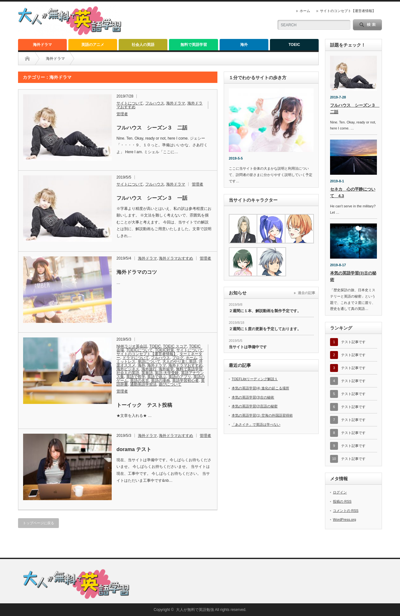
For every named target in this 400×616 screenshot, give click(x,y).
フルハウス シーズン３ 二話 (151, 127)
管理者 (122, 114)
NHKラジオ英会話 (131, 346)
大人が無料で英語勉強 (195, 609)
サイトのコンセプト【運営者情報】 (348, 11)
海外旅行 (149, 369)
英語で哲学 (135, 376)
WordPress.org (344, 519)
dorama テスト (133, 449)
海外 (244, 44)
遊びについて (170, 384)
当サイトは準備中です (248, 347)
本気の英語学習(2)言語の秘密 (255, 406)
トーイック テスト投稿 (144, 405)
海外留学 (166, 369)
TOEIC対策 (164, 350)
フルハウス (154, 103)
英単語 (147, 373)
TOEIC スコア (175, 346)
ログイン (340, 492)
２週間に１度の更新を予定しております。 (265, 329)
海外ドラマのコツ (136, 272)
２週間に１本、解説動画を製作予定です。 (265, 311)
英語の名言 (139, 380)
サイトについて (129, 103)
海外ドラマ (42, 44)
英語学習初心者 (185, 380)
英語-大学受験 (167, 373)
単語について (149, 361)
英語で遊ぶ (156, 376)
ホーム (305, 11)
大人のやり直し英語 (179, 361)
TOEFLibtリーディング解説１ (255, 379)
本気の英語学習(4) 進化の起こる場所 (260, 388)
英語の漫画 (160, 380)
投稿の (342, 501)
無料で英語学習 (193, 44)
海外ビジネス (127, 369)
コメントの (346, 510)
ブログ (178, 357)
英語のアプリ (179, 376)
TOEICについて (139, 350)
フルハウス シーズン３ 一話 (151, 198)
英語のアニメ (92, 44)
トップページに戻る (38, 523)
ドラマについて (135, 357)
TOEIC (294, 44)
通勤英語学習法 (143, 384)
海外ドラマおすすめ (176, 258)
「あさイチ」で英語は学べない (256, 424)
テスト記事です (353, 342)
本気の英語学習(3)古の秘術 (253, 397)
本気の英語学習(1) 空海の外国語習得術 (262, 415)
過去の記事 (306, 293)
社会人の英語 (143, 44)
